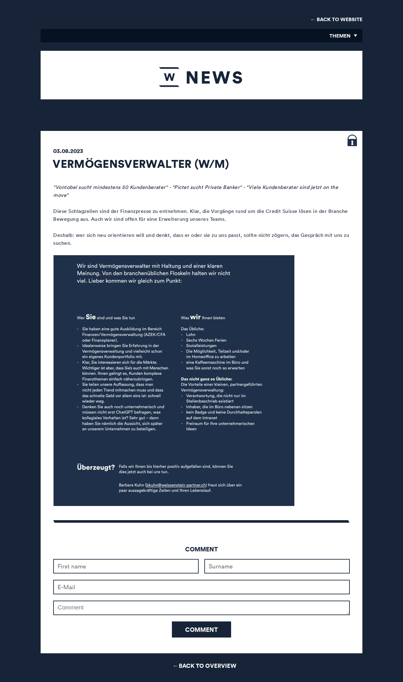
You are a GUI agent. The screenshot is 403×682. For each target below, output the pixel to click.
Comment (201, 629)
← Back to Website (336, 19)
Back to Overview (207, 665)
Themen (339, 35)
